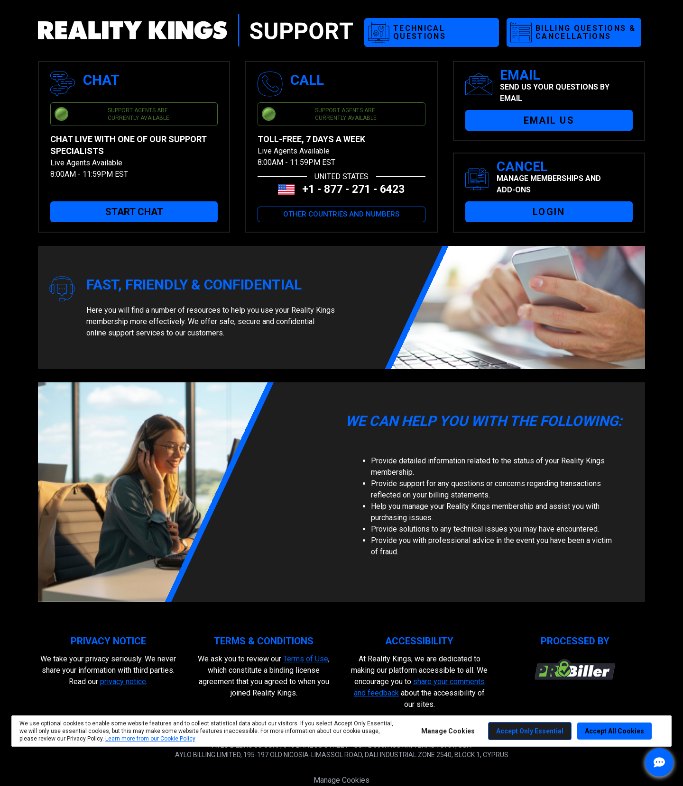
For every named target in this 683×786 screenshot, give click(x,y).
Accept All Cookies (614, 731)
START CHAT (134, 211)
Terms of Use (305, 658)
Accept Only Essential (529, 731)
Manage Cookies (341, 780)
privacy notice (123, 681)
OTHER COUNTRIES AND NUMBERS (341, 214)
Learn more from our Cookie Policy (150, 738)
